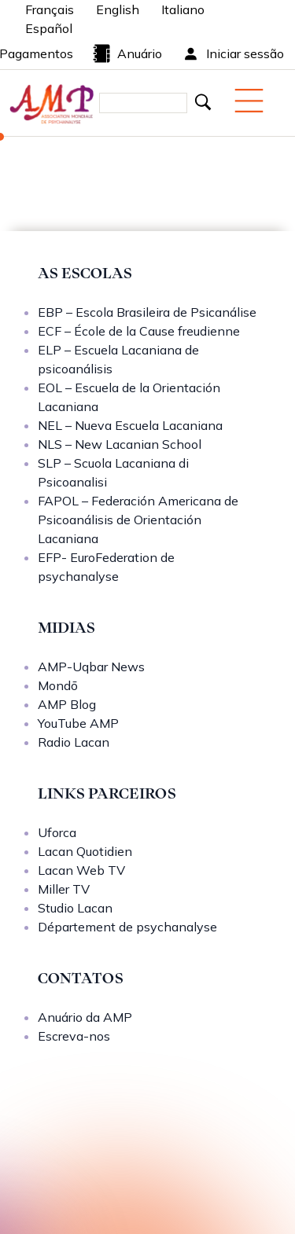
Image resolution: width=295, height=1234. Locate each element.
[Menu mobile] (249, 100)
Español (48, 28)
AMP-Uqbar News (91, 666)
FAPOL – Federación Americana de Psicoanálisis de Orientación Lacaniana (138, 519)
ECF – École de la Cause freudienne (139, 331)
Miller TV (64, 889)
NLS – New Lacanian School (119, 444)
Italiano (183, 9)
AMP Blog (67, 704)
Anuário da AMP (85, 1017)
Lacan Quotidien (85, 851)
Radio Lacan (73, 742)
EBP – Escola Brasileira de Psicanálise (147, 312)
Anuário (127, 53)
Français (49, 9)
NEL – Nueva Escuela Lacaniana (130, 425)
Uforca (57, 832)
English (117, 9)
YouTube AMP (78, 723)
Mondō (58, 685)
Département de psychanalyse (127, 927)
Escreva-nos (74, 1036)
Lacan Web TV (81, 870)
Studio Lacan (75, 908)
